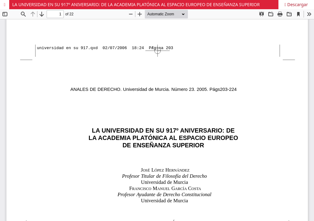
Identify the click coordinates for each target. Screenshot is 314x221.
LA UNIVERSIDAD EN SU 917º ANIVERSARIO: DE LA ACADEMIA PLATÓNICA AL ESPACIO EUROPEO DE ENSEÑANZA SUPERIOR (136, 4)
